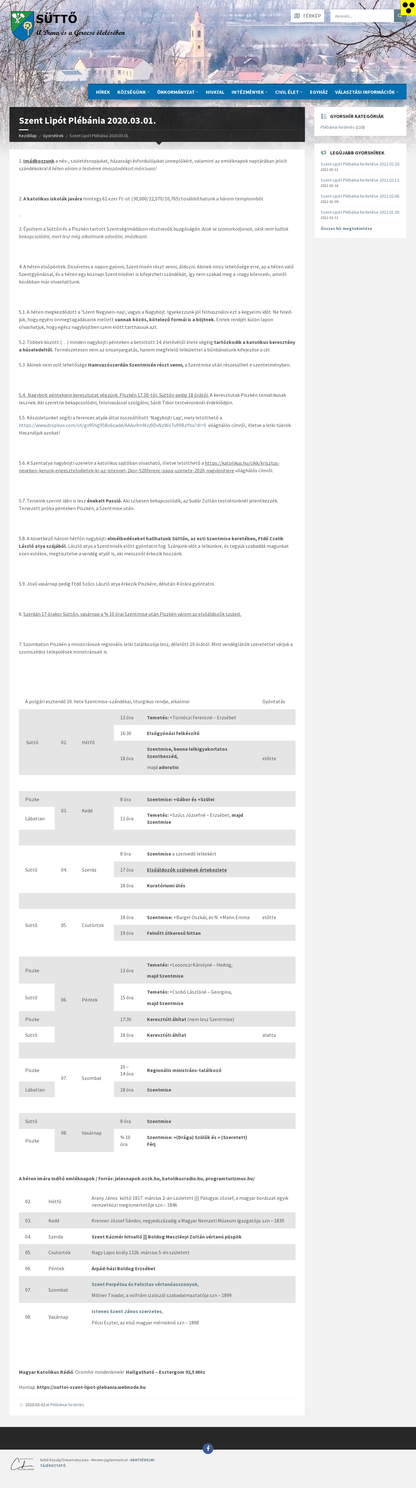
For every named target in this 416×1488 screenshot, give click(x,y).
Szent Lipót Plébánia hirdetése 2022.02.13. (360, 180)
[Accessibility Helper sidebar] (408, 7)
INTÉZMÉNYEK (248, 92)
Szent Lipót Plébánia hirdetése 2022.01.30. (360, 212)
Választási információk (365, 92)
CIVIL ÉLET (287, 92)
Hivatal (215, 92)
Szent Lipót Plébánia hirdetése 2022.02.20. (360, 164)
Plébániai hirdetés (67, 1404)
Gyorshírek (53, 135)
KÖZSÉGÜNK (131, 92)
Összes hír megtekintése (346, 228)
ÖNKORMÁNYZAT (176, 92)
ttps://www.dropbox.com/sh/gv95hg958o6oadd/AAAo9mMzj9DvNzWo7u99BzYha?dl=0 (114, 425)
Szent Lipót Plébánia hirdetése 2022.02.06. (360, 196)
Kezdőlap (28, 135)
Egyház (319, 92)
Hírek (103, 92)
